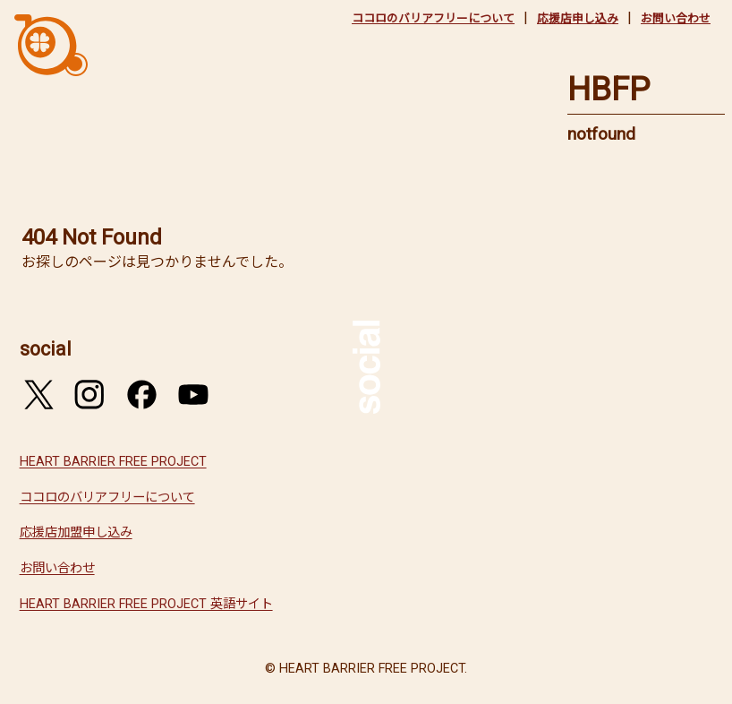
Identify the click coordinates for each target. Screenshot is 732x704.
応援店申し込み (577, 18)
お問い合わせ (676, 18)
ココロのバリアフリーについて (433, 18)
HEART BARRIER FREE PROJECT (113, 461)
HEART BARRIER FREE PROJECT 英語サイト (146, 604)
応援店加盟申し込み (76, 532)
